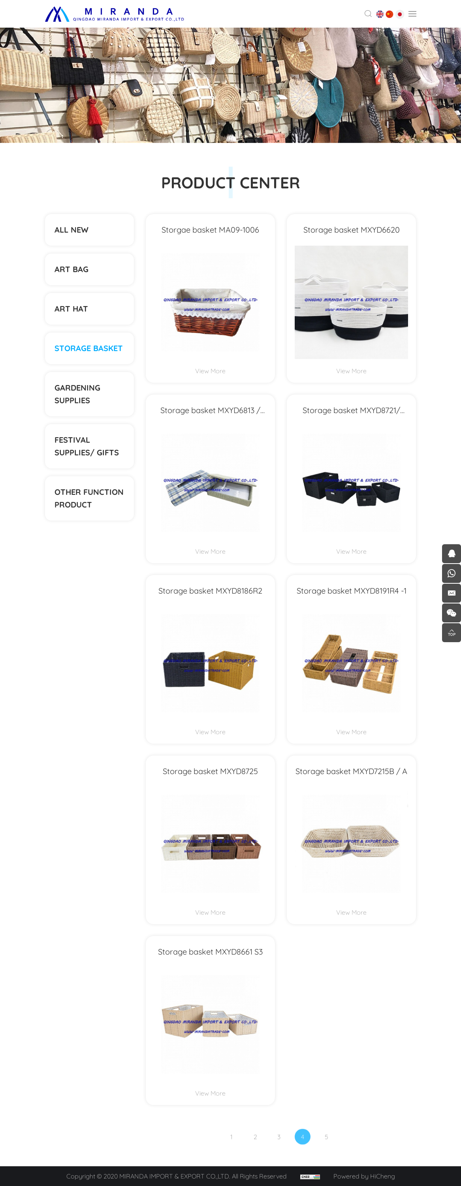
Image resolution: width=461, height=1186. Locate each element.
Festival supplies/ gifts (87, 446)
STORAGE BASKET (89, 348)
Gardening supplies (77, 394)
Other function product (89, 498)
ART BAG (71, 269)
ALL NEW (71, 230)
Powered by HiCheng (364, 1176)
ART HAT (71, 309)
